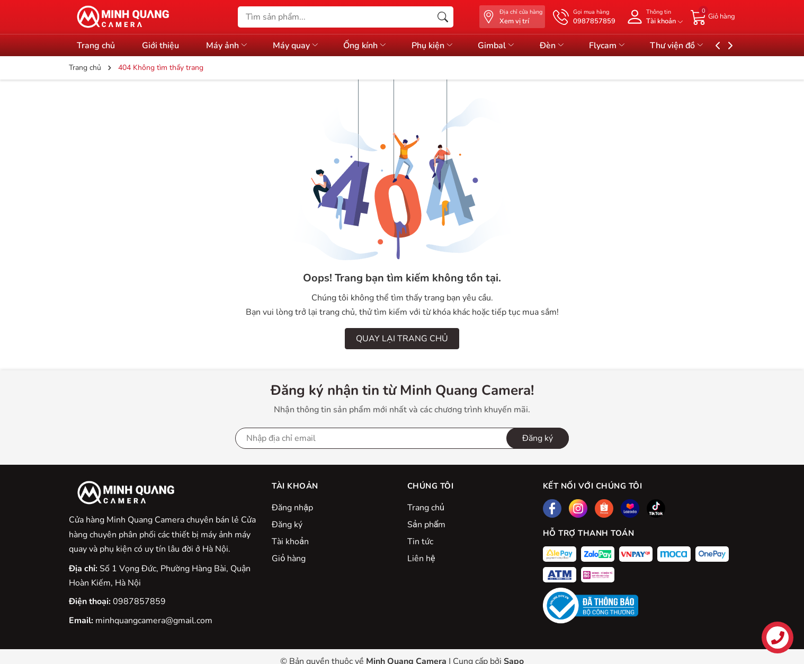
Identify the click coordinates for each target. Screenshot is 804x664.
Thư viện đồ (703, 45)
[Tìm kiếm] (442, 17)
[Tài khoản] (653, 16)
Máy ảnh (233, 45)
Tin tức (420, 541)
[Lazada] (630, 508)
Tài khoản (290, 541)
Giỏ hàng (289, 558)
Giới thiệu (163, 45)
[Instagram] (578, 508)
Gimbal (514, 45)
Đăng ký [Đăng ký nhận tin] (537, 438)
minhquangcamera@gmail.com (153, 620)
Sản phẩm (426, 524)
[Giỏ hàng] (713, 16)
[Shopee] (604, 508)
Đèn (572, 45)
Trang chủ (96, 45)
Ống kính (377, 45)
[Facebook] (552, 508)
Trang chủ (425, 508)
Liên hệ (421, 558)
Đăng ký (287, 524)
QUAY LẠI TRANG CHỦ (402, 338)
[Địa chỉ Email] (402, 438)
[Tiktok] (656, 508)
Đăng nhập (292, 508)
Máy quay (304, 45)
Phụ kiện (447, 45)
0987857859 (139, 601)
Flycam (630, 45)
